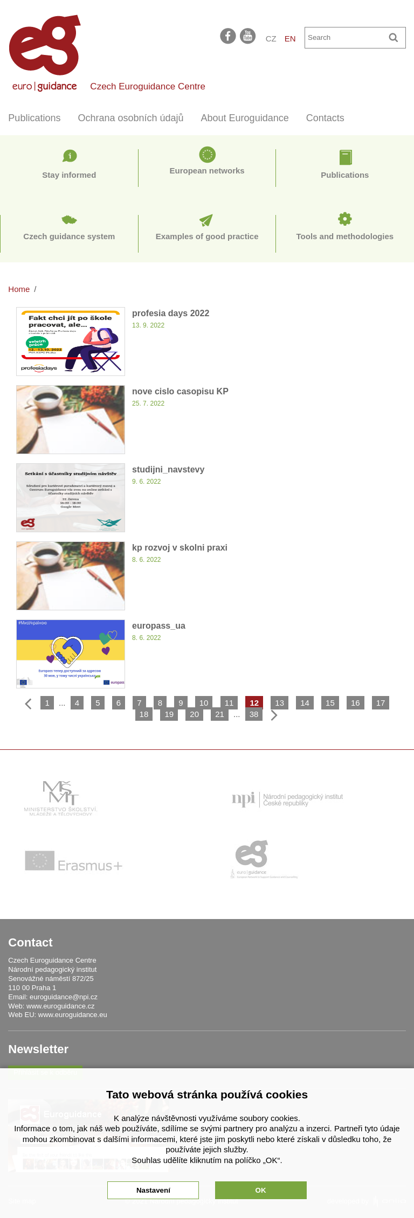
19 (169, 714)
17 (380, 702)
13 (279, 702)
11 (229, 702)
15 (330, 702)
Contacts (325, 118)
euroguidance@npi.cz (64, 997)
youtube (248, 35)
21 (219, 714)
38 (254, 714)
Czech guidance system (69, 236)
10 (204, 702)
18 (144, 714)
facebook (228, 35)
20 (194, 714)
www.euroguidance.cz (60, 1006)
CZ (271, 38)
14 (304, 702)
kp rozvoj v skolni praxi (179, 547)
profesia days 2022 (170, 313)
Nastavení (153, 1190)
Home (19, 289)
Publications (34, 118)
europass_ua (158, 625)
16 (355, 702)
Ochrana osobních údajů (130, 118)
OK (261, 1190)
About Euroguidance (245, 118)
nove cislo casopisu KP (180, 391)
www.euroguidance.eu (72, 1015)
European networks (207, 170)
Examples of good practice (207, 236)
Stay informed (69, 174)
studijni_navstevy (168, 469)
